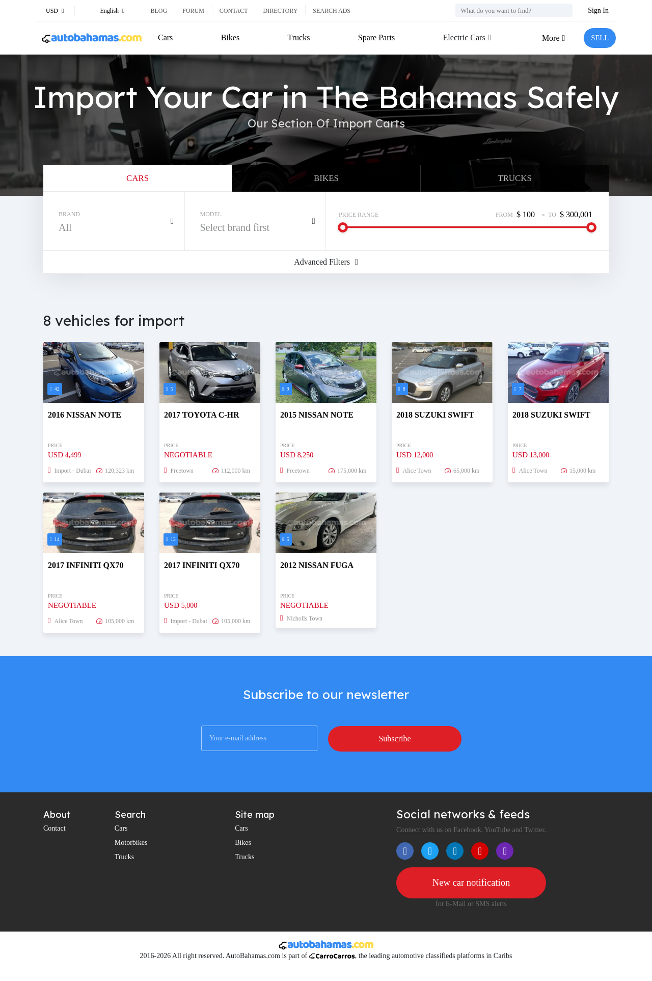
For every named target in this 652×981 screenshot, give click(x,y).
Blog (158, 10)
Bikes (230, 37)
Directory (280, 10)
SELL (598, 38)
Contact (234, 10)
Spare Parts (374, 37)
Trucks (297, 37)
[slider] (343, 231)
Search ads (331, 10)
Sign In (598, 10)
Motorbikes (131, 846)
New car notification (471, 887)
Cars (165, 37)
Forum (193, 10)
